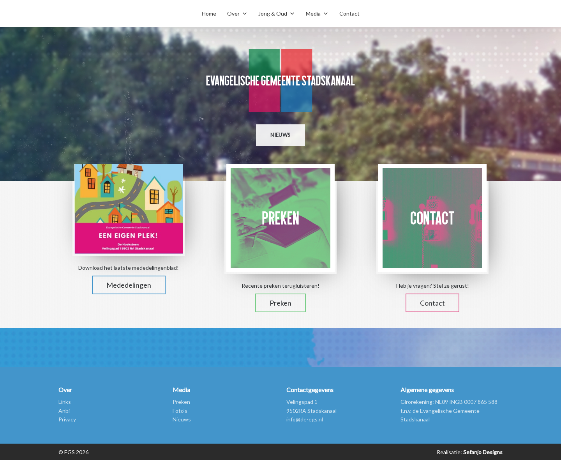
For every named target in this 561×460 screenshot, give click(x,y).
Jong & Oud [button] (272, 13)
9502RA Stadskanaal (311, 410)
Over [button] (233, 13)
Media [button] (313, 13)
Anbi (64, 410)
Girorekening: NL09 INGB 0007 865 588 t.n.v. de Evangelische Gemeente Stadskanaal (448, 410)
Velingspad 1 (302, 401)
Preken (280, 303)
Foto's (180, 410)
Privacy (67, 419)
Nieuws (280, 135)
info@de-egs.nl (304, 419)
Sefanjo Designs (482, 452)
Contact (349, 13)
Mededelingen (128, 285)
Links (64, 401)
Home (209, 13)
